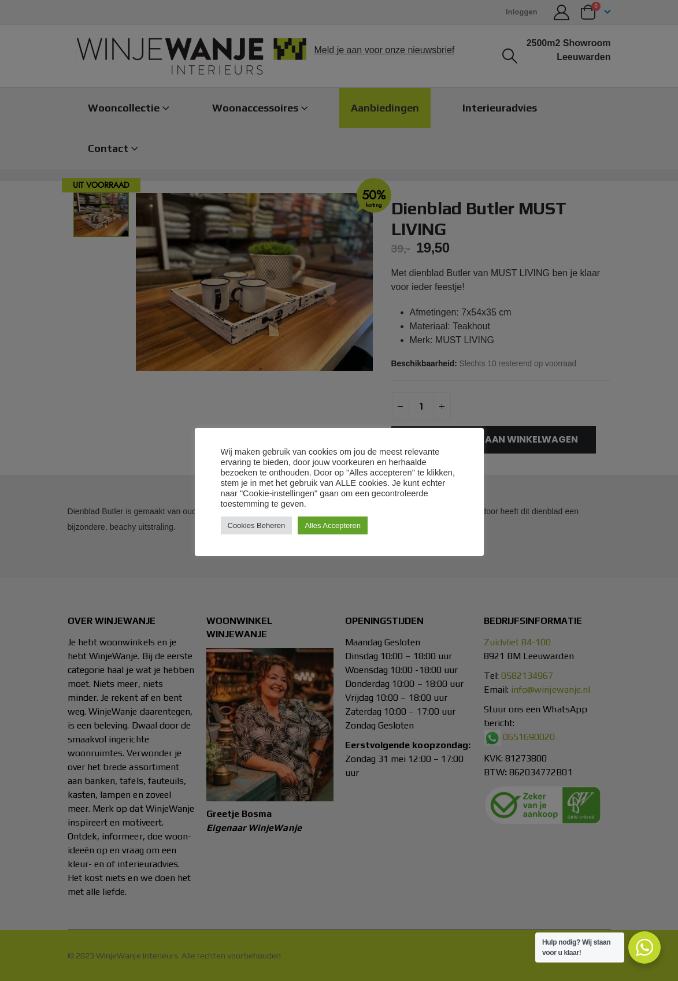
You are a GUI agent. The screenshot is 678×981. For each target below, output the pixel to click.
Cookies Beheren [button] (257, 525)
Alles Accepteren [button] (333, 525)
